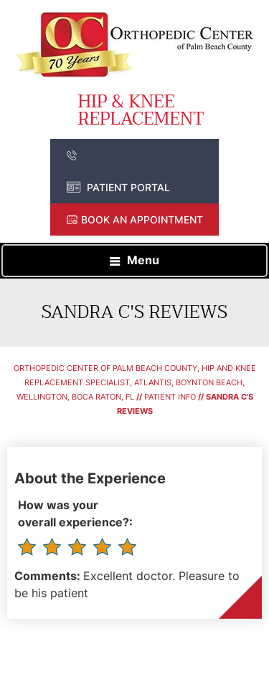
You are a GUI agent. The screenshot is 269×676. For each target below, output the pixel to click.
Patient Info (170, 397)
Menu (143, 260)
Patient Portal (128, 187)
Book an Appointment (142, 219)
